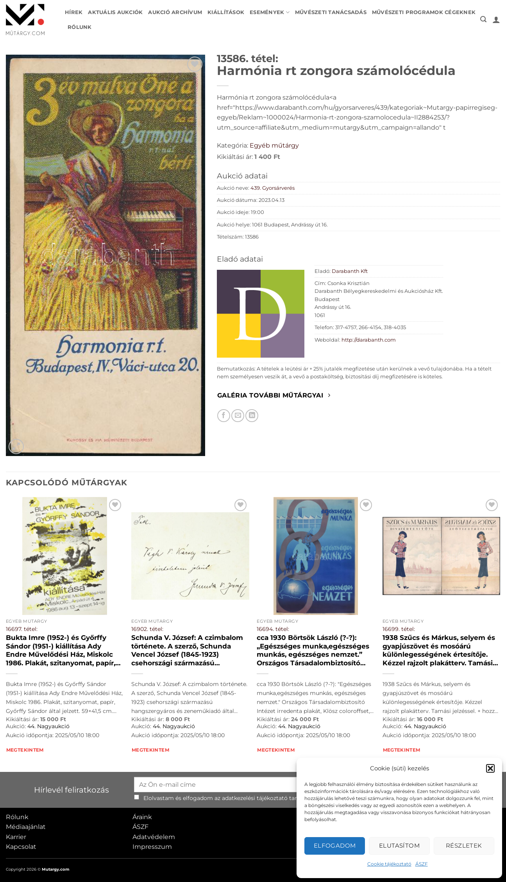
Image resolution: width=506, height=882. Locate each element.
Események (270, 12)
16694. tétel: (273, 629)
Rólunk (80, 27)
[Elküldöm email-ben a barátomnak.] (237, 415)
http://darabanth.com (369, 340)
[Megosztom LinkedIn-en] (251, 415)
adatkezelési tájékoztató (255, 798)
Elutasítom (399, 845)
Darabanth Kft (350, 271)
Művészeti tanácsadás (331, 12)
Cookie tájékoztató (389, 864)
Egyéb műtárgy (274, 145)
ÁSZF (421, 864)
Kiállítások (225, 12)
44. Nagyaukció (48, 726)
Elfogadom (335, 845)
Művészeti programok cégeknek (424, 12)
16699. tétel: (399, 629)
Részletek (464, 845)
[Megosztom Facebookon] (223, 415)
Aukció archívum (175, 12)
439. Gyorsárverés (272, 188)
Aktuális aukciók (115, 12)
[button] (490, 768)
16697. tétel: (22, 629)
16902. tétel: (147, 629)
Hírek (73, 12)
